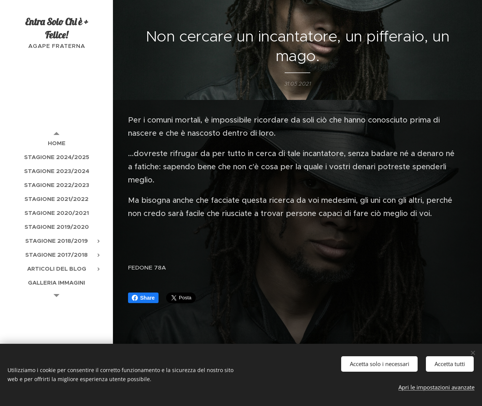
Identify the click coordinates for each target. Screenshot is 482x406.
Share (143, 298)
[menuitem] (56, 143)
